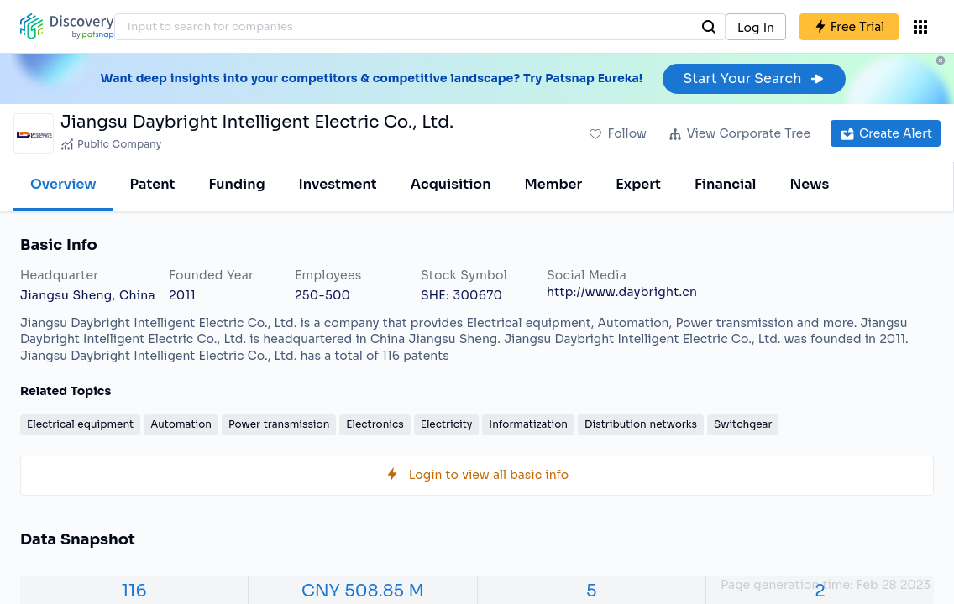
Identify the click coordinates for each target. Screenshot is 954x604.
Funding (236, 184)
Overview (63, 184)
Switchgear (743, 424)
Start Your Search (754, 78)
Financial (725, 184)
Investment (338, 184)
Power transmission (278, 424)
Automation (181, 424)
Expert (638, 184)
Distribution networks (640, 424)
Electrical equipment (80, 424)
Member (554, 184)
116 (134, 591)
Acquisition (451, 184)
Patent (153, 184)
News (809, 184)
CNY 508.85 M (362, 591)
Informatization (528, 424)
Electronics (374, 424)
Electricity (447, 424)
